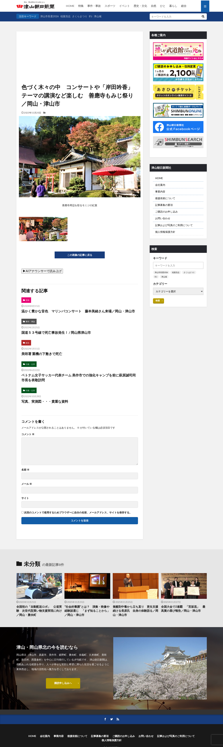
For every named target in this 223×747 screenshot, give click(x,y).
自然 (153, 5)
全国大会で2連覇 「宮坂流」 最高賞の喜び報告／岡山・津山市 (183, 609)
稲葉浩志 (65, 16)
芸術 (27, 300)
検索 (158, 300)
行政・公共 (30, 364)
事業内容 (160, 191)
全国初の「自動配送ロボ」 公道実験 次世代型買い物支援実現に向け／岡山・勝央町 (39, 611)
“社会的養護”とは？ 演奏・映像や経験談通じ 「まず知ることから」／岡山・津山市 (87, 611)
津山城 (97, 16)
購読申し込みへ (63, 682)
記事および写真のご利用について (174, 225)
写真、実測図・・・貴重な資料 (44, 401)
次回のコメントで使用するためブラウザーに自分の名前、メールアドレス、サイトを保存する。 (78, 512)
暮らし (173, 5)
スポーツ (110, 5)
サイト (25, 498)
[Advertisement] (79, 48)
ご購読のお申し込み (166, 211)
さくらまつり (79, 16)
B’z (90, 16)
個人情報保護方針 (165, 231)
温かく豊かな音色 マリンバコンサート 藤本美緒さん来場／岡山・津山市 (79, 311)
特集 (81, 5)
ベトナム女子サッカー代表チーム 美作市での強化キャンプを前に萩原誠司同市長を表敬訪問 (78, 377)
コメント (27, 434)
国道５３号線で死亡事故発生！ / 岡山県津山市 (56, 332)
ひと (162, 5)
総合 (183, 5)
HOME (70, 5)
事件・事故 (94, 5)
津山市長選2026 (49, 16)
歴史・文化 (140, 5)
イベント (124, 5)
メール (26, 484)
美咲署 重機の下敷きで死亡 (41, 354)
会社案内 (160, 184)
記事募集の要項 (164, 204)
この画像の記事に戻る (79, 254)
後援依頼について (165, 198)
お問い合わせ (162, 218)
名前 (25, 469)
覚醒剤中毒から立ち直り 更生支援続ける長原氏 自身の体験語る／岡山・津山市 (135, 611)
